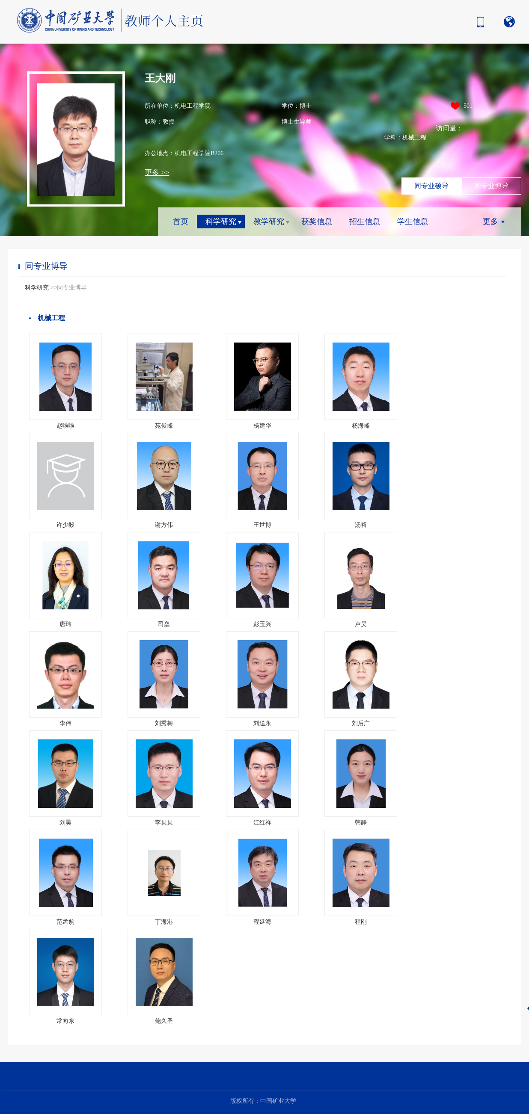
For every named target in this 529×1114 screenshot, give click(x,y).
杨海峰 (361, 426)
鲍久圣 (164, 1021)
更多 (490, 221)
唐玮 (65, 624)
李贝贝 (164, 822)
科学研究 (220, 221)
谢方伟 (164, 525)
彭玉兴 (262, 624)
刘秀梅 (164, 723)
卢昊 (361, 624)
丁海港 (164, 922)
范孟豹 (65, 922)
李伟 (65, 723)
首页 (180, 221)
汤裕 (361, 525)
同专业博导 (491, 185)
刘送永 (262, 723)
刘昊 (65, 822)
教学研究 (268, 221)
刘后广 (361, 723)
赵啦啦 (65, 426)
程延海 (262, 922)
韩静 (361, 822)
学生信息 (412, 221)
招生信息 (364, 221)
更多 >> (157, 172)
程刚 (361, 922)
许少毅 (65, 525)
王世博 (262, 525)
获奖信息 (316, 221)
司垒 (164, 624)
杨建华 (262, 426)
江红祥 (262, 822)
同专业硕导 (431, 185)
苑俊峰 (164, 426)
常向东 (65, 1021)
